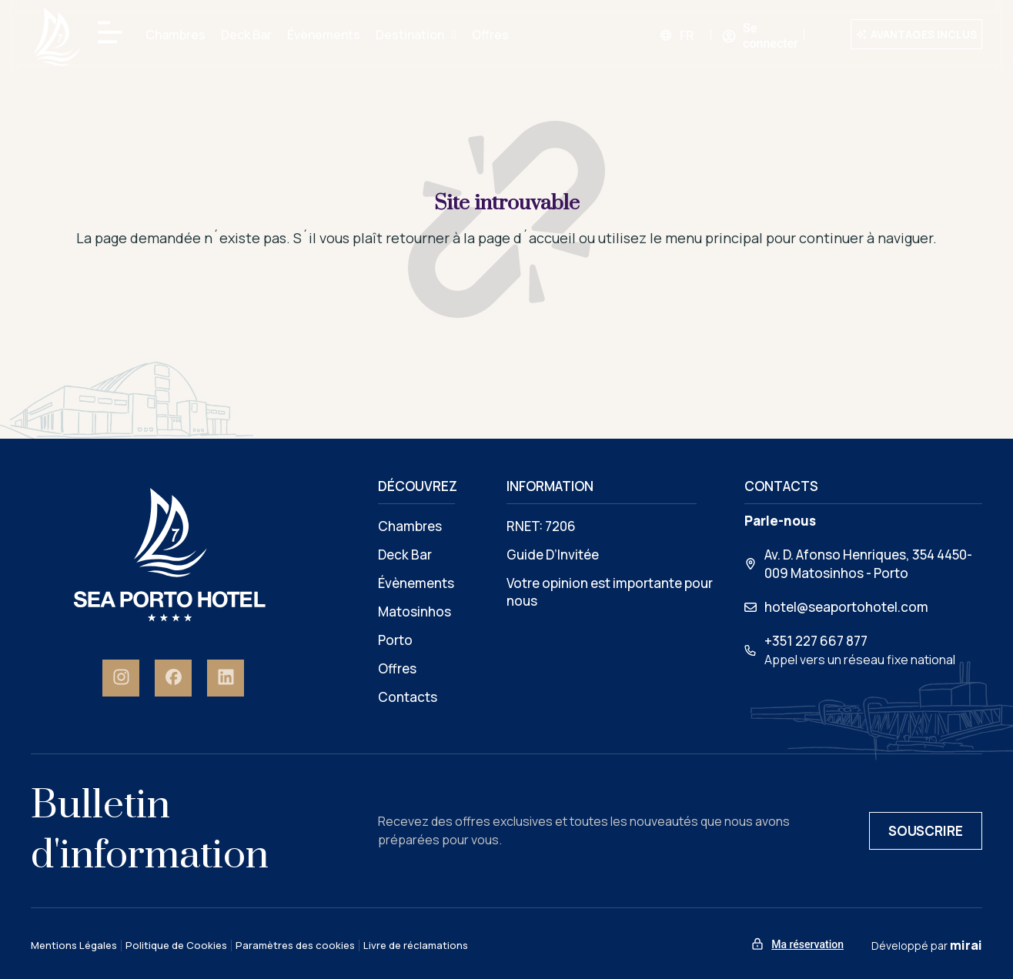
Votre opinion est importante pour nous (609, 592)
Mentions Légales (74, 945)
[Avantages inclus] (861, 34)
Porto (395, 640)
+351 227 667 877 (816, 641)
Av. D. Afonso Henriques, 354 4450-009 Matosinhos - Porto (868, 564)
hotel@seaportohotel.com (846, 607)
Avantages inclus (924, 34)
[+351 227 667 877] (750, 650)
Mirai (966, 945)
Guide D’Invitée (552, 554)
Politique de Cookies (176, 945)
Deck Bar (246, 34)
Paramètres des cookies (295, 945)
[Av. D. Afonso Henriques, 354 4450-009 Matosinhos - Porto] (750, 564)
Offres (490, 34)
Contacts (407, 697)
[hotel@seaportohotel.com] (750, 607)
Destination (416, 34)
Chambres (175, 34)
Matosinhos (414, 611)
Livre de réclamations (415, 945)
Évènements (323, 34)
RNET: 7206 (541, 526)
